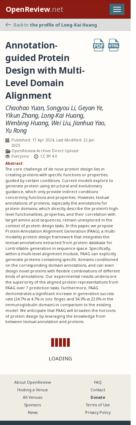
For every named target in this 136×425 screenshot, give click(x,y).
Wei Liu (61, 123)
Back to (51, 25)
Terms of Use (98, 404)
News (33, 412)
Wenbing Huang (26, 123)
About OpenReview (32, 382)
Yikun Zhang (21, 115)
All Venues (32, 397)
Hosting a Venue (32, 389)
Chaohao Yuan (24, 108)
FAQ (98, 382)
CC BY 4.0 (48, 156)
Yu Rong (16, 130)
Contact (98, 389)
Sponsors (32, 404)
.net (34, 9)
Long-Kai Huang (62, 115)
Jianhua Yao (89, 123)
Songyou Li (61, 108)
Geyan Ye (90, 108)
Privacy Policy (98, 412)
